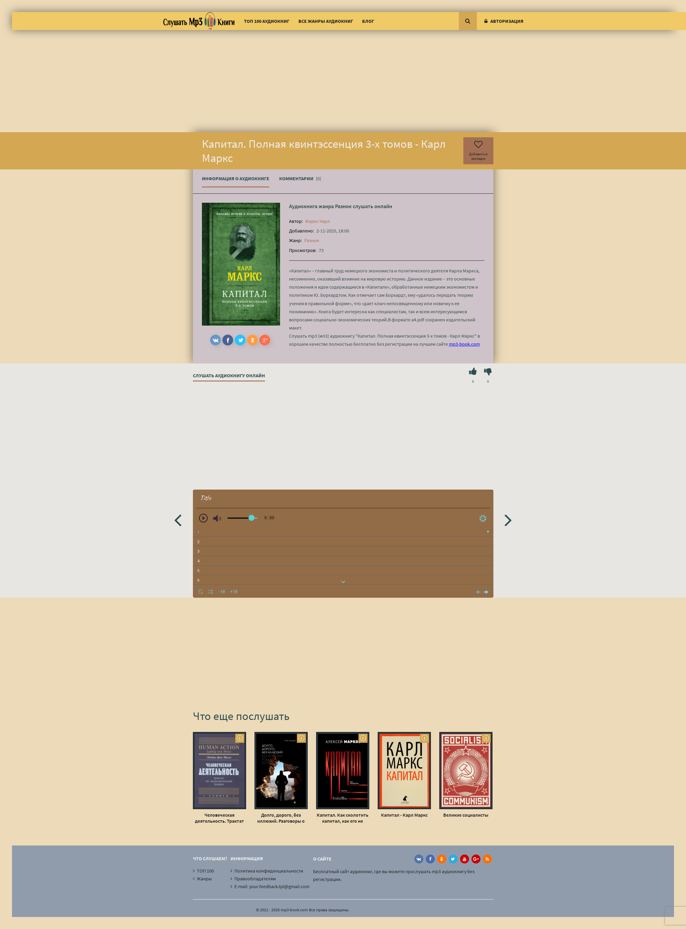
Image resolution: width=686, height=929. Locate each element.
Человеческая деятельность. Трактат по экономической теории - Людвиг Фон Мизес (219, 818)
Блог (368, 21)
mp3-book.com (464, 344)
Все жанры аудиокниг (325, 21)
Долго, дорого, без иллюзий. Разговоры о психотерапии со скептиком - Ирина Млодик (281, 818)
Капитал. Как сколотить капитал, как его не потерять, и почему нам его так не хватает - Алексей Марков (342, 818)
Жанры (204, 879)
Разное (343, 206)
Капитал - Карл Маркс (404, 815)
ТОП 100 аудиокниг (266, 21)
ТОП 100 (205, 871)
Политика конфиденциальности (268, 871)
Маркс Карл (317, 221)
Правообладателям (255, 879)
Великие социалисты (465, 815)
